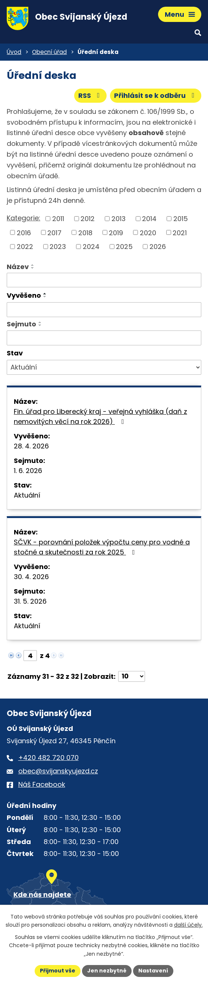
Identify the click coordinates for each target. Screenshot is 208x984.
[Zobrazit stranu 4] (30, 655)
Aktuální (27, 495)
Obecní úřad (49, 52)
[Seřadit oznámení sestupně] (33, 267)
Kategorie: (23, 218)
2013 (118, 218)
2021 (180, 232)
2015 (180, 218)
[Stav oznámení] (104, 367)
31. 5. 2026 (30, 601)
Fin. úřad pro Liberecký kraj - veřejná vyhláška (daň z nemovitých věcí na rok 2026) (100, 416)
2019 (116, 232)
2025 (124, 246)
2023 (58, 246)
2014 (149, 218)
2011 (58, 218)
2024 (91, 246)
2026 (157, 246)
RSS (90, 95)
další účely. (188, 925)
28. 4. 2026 (31, 446)
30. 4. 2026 (31, 576)
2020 (148, 232)
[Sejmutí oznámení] (104, 337)
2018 (85, 232)
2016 (24, 232)
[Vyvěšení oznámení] (104, 309)
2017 (54, 232)
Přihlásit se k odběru (156, 95)
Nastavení (153, 970)
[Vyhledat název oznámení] (104, 280)
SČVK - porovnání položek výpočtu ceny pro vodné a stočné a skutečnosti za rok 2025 (102, 547)
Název (18, 266)
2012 (88, 218)
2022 (25, 246)
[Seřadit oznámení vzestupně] (33, 264)
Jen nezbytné (106, 970)
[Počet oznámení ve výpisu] (131, 676)
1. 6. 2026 (28, 470)
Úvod (14, 52)
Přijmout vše (57, 970)
